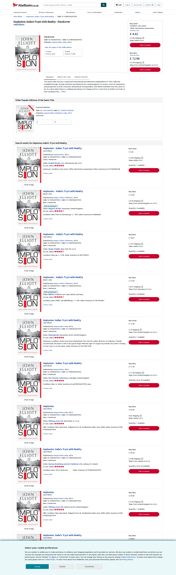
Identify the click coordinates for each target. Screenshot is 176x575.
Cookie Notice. (50, 559)
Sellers (137, 12)
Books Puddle (54, 249)
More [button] (64, 92)
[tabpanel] (85, 86)
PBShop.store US (56, 421)
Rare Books (70, 12)
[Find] (103, 5)
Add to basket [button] (145, 45)
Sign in (127, 5)
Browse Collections (46, 12)
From (54, 52)
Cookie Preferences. (128, 557)
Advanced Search (20, 12)
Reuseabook (54, 335)
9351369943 (48, 110)
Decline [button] (62, 566)
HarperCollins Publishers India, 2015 (58, 113)
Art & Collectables (94, 12)
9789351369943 (67, 110)
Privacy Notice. (127, 559)
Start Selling (158, 12)
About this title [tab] (64, 77)
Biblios (51, 294)
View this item (134, 30)
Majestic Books (55, 208)
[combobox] (72, 5)
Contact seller (47, 173)
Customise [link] (89, 566)
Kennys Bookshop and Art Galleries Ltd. (65, 464)
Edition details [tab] (81, 77)
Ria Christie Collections (58, 378)
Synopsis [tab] (50, 77)
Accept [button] (37, 566)
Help (158, 5)
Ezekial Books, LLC (56, 163)
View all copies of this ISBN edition (58, 47)
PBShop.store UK (56, 507)
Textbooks (118, 12)
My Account (138, 5)
